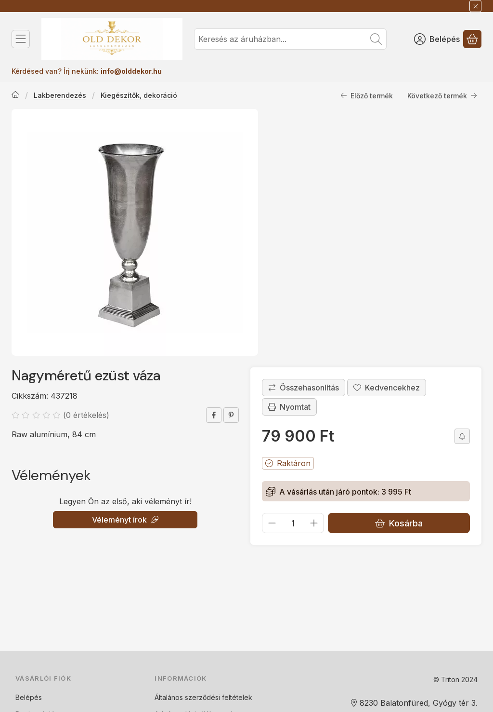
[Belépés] (437, 39)
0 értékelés (87, 415)
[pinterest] (231, 415)
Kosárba (399, 523)
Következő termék (442, 95)
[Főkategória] (15, 95)
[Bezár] (475, 6)
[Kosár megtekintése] (472, 39)
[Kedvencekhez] (386, 387)
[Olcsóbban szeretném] (462, 436)
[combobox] (290, 39)
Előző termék (366, 95)
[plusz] (314, 523)
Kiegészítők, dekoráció (139, 95)
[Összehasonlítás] (303, 387)
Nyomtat (289, 407)
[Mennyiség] (293, 523)
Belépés (28, 697)
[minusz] (272, 523)
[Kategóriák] (21, 39)
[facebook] (213, 415)
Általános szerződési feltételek (203, 697)
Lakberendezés (60, 95)
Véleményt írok (125, 519)
